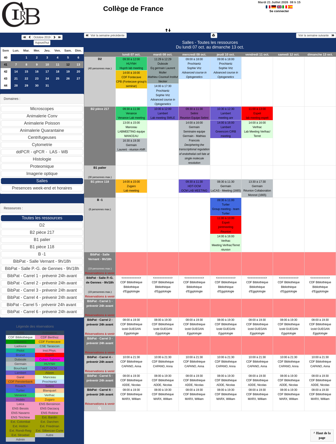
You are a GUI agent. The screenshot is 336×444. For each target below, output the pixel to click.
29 (26, 85)
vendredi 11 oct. (257, 54)
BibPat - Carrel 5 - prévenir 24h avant (99, 378)
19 (68, 71)
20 (78, 71)
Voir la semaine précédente (105, 35)
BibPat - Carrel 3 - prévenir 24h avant (99, 341)
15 (26, 71)
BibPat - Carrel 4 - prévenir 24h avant (99, 359)
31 (47, 85)
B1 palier (99, 167)
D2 (100, 59)
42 (5, 71)
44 (5, 85)
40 (5, 57)
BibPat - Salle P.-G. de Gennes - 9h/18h (100, 280)
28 (16, 85)
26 (68, 78)
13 (78, 64)
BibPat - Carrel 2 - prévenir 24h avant (99, 322)
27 (78, 78)
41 (5, 64)
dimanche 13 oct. (320, 54)
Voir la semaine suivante (316, 35)
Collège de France (133, 8)
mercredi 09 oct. (194, 54)
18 (57, 71)
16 (36, 71)
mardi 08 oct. (162, 54)
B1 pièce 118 (100, 181)
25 (57, 78)
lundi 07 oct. (131, 54)
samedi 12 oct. (288, 54)
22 (26, 78)
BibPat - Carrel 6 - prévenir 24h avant (99, 392)
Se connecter (279, 11)
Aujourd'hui (42, 42)
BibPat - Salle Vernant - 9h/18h (100, 257)
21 (16, 78)
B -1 (100, 200)
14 (16, 71)
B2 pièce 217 (100, 109)
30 (36, 85)
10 (47, 64)
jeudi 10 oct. (226, 54)
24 (47, 78)
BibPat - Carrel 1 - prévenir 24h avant (99, 303)
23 (36, 78)
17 (47, 71)
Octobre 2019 (42, 37)
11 (57, 64)
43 (5, 78)
